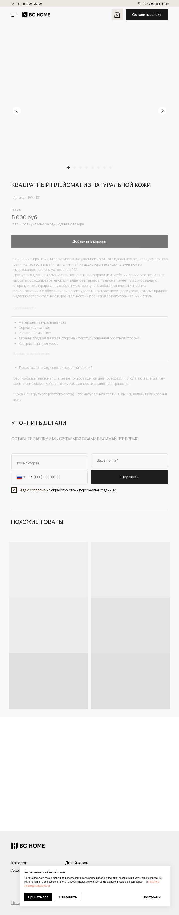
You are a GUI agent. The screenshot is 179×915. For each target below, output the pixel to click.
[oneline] (49, 463)
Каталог (19, 863)
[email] (129, 460)
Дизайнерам (77, 863)
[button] (147, 14)
